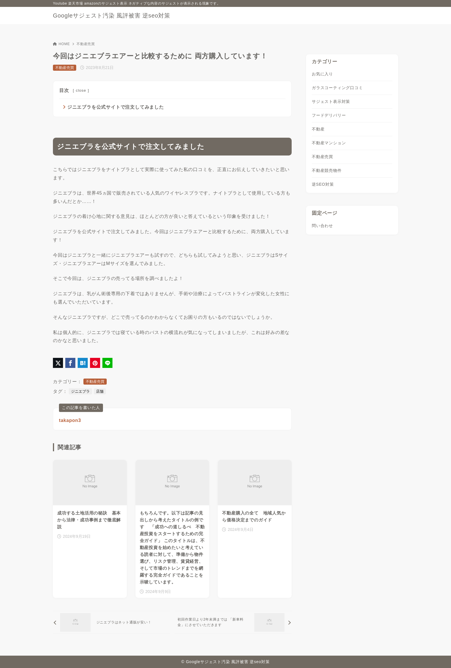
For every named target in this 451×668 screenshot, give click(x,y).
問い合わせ (322, 225)
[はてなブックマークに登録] (83, 363)
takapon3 (70, 420)
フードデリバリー (329, 115)
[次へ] (233, 622)
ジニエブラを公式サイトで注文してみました (115, 107)
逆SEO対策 (323, 184)
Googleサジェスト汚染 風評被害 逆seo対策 (111, 15)
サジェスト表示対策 (331, 101)
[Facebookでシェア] (70, 363)
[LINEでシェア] (107, 363)
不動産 (318, 129)
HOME (61, 44)
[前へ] (111, 622)
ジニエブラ (80, 391)
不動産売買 (86, 44)
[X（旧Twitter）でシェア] (58, 363)
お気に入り (322, 74)
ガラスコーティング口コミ (337, 87)
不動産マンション (329, 143)
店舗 (100, 391)
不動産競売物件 (327, 170)
